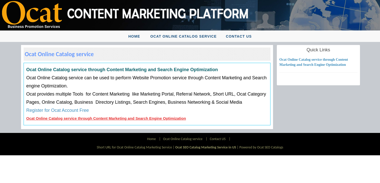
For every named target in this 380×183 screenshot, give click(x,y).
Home (134, 36)
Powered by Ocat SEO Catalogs (261, 147)
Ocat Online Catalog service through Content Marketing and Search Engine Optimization (106, 118)
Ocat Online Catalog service (183, 36)
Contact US (239, 36)
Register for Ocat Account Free (57, 110)
